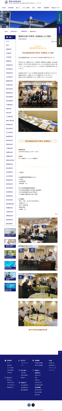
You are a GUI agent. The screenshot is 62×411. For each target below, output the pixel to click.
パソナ (22, 365)
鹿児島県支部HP (10, 224)
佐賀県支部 (9, 192)
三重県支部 (9, 148)
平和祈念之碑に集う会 (11, 382)
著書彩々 (23, 377)
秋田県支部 (9, 73)
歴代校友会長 (38, 389)
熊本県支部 (9, 200)
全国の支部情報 (39, 362)
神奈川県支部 (10, 120)
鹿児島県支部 (10, 204)
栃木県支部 (9, 89)
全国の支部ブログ (14, 31)
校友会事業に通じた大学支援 (11, 370)
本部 (7, 45)
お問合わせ (51, 362)
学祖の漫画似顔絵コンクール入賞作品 (25, 375)
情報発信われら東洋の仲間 (11, 387)
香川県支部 (9, 188)
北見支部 (8, 57)
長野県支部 (9, 136)
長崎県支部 (9, 196)
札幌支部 (8, 53)
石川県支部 (9, 132)
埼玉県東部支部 (10, 97)
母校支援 (9, 365)
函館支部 (8, 49)
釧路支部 (8, 61)
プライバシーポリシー (53, 367)
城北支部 (8, 113)
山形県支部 (9, 77)
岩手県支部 (9, 69)
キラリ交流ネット (11, 384)
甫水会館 (37, 394)
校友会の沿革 (38, 382)
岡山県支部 (9, 168)
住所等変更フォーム (25, 387)
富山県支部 (9, 128)
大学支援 (9, 372)
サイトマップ (52, 370)
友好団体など (52, 365)
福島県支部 (9, 81)
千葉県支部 (9, 105)
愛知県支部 (9, 144)
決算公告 (37, 380)
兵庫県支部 (9, 156)
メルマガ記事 (10, 367)
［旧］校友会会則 (39, 384)
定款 (36, 377)
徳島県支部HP (10, 220)
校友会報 (23, 372)
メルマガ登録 (59, 17)
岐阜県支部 (9, 140)
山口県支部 (9, 176)
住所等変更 (59, 41)
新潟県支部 (9, 124)
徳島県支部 (9, 180)
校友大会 (9, 380)
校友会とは (37, 375)
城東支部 (8, 109)
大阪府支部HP (10, 212)
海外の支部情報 (39, 365)
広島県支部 (9, 172)
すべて (8, 41)
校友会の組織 (38, 392)
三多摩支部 (9, 116)
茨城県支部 (9, 85)
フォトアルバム (24, 362)
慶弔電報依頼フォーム (25, 389)
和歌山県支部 (10, 160)
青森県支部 (9, 65)
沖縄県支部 (9, 208)
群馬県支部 (9, 93)
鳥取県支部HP (10, 216)
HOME (4, 8)
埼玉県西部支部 (10, 101)
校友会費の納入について (25, 385)
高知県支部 (9, 184)
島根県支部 (9, 164)
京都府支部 (9, 152)
